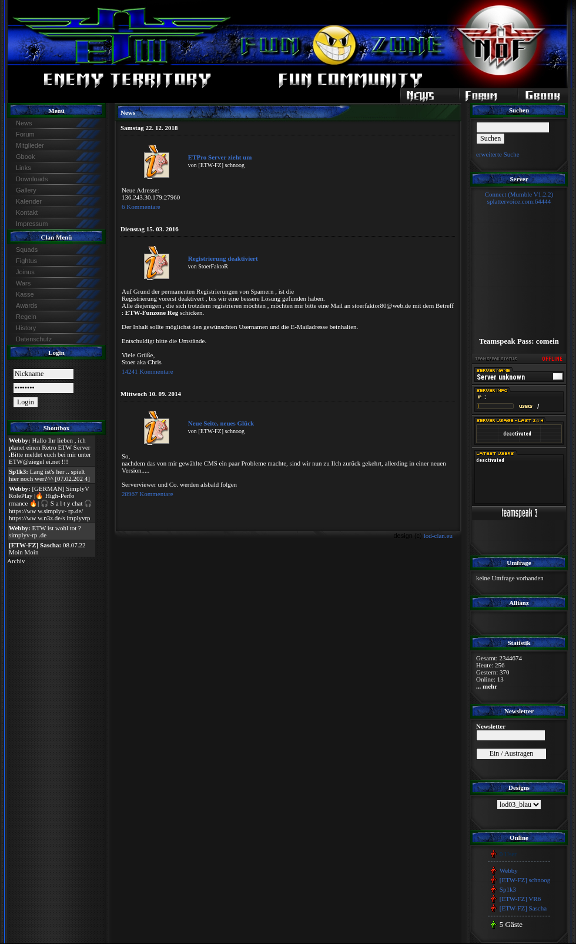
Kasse (25, 294)
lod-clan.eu (438, 535)
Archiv (16, 560)
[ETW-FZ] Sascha (523, 908)
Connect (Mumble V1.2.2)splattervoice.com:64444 (519, 198)
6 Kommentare (141, 206)
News (24, 123)
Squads (27, 249)
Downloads (32, 178)
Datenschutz (34, 339)
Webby (509, 870)
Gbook (25, 156)
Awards (26, 305)
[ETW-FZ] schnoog (525, 879)
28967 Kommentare (147, 493)
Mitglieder (30, 145)
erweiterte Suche (498, 154)
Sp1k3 (508, 889)
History (26, 327)
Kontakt (27, 212)
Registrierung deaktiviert (223, 258)
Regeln (26, 316)
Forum (25, 134)
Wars (23, 283)
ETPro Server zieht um (220, 157)
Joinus (25, 271)
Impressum (32, 223)
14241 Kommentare (147, 371)
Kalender (29, 201)
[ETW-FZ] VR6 (520, 898)
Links (23, 167)
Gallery (26, 190)
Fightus (26, 260)
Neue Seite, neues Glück (221, 423)
